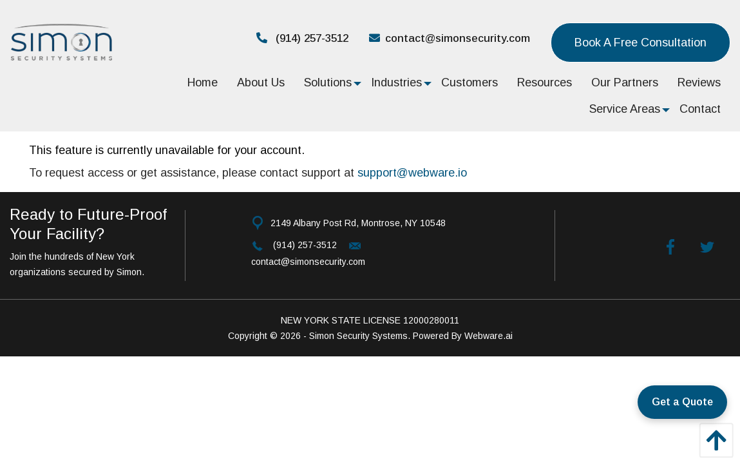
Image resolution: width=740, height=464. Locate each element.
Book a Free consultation (640, 42)
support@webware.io (412, 172)
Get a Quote (682, 401)
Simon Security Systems (358, 336)
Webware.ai (488, 336)
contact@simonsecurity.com (449, 38)
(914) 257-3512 (302, 38)
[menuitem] (202, 82)
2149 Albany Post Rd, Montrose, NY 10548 (358, 223)
